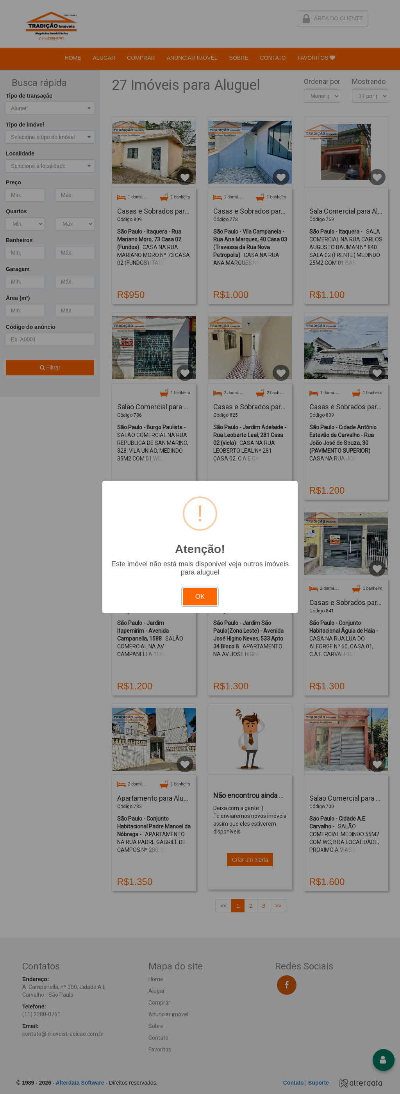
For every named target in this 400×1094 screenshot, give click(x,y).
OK (200, 596)
